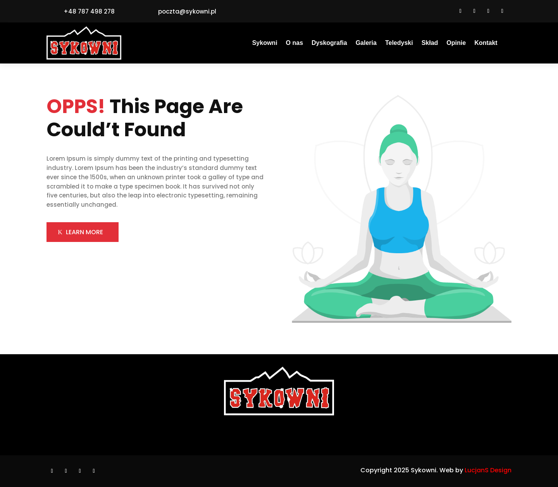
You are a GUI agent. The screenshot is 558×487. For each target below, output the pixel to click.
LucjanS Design (488, 470)
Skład (430, 43)
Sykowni (264, 43)
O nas (294, 43)
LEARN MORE (84, 232)
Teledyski (399, 43)
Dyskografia (329, 43)
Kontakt (486, 43)
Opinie (456, 43)
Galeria (366, 43)
